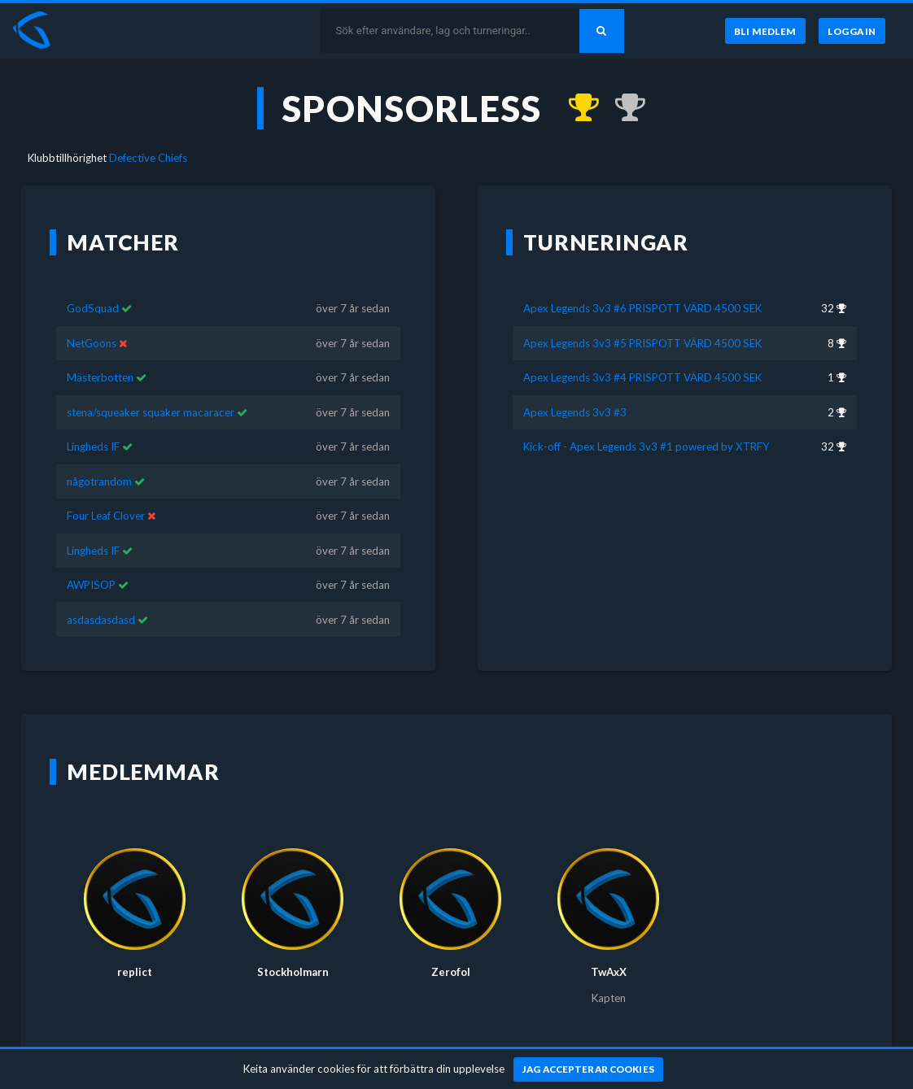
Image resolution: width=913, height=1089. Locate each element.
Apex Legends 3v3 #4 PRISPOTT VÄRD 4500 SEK (642, 377)
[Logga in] (852, 31)
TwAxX (609, 971)
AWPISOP (91, 584)
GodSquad (93, 308)
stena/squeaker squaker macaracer (150, 412)
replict (134, 971)
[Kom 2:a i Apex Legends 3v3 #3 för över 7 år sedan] (622, 108)
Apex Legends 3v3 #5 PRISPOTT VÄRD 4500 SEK (642, 343)
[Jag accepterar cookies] (588, 1069)
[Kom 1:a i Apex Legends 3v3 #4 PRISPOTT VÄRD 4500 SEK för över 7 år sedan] (576, 108)
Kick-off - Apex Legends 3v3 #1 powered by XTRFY (646, 446)
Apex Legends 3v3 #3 (575, 412)
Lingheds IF (93, 446)
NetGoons (91, 343)
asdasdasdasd (101, 619)
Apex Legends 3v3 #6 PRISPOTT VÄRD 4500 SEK (642, 308)
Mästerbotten (100, 377)
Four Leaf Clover (106, 515)
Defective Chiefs (148, 157)
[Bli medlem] (764, 31)
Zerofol (450, 971)
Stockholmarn (293, 971)
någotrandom (99, 481)
